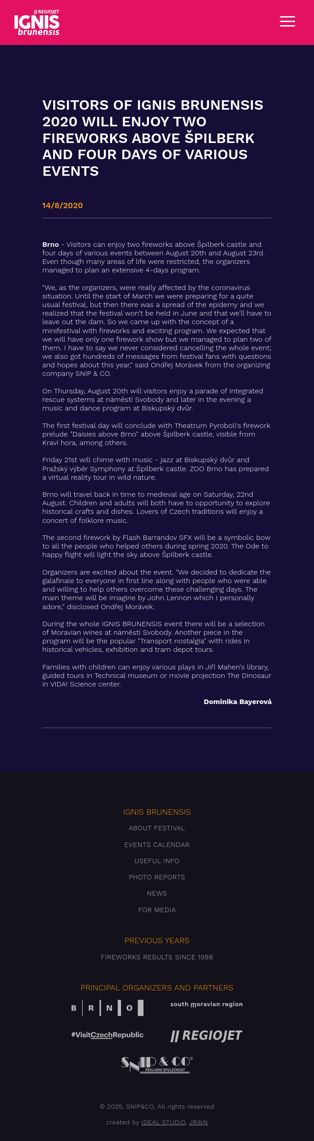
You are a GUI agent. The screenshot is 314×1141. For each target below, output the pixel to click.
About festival (157, 828)
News (157, 893)
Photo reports (157, 877)
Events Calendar (156, 845)
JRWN (198, 1122)
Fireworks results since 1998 (157, 957)
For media (157, 910)
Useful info (157, 861)
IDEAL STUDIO (164, 1122)
